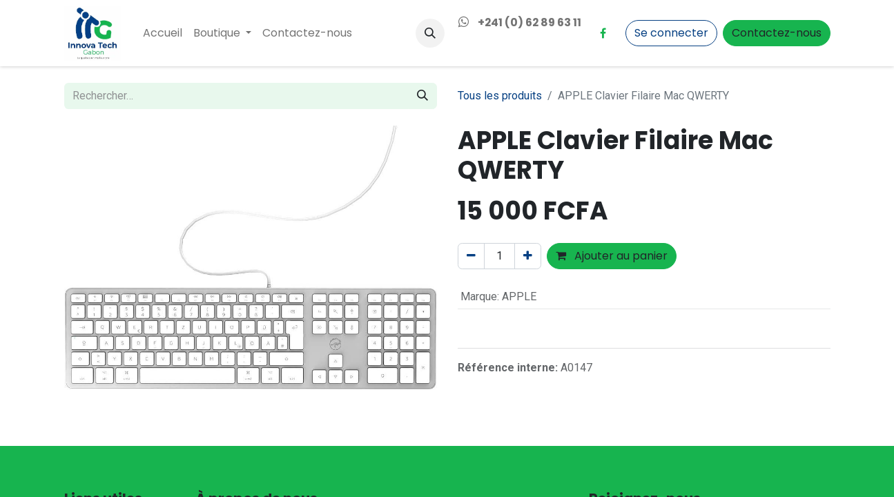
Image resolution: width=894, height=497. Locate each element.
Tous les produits (500, 95)
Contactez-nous (777, 33)
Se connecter (671, 33)
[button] (430, 33)
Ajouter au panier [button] (612, 256)
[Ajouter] (527, 256)
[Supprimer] (471, 256)
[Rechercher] (422, 96)
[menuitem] (162, 33)
